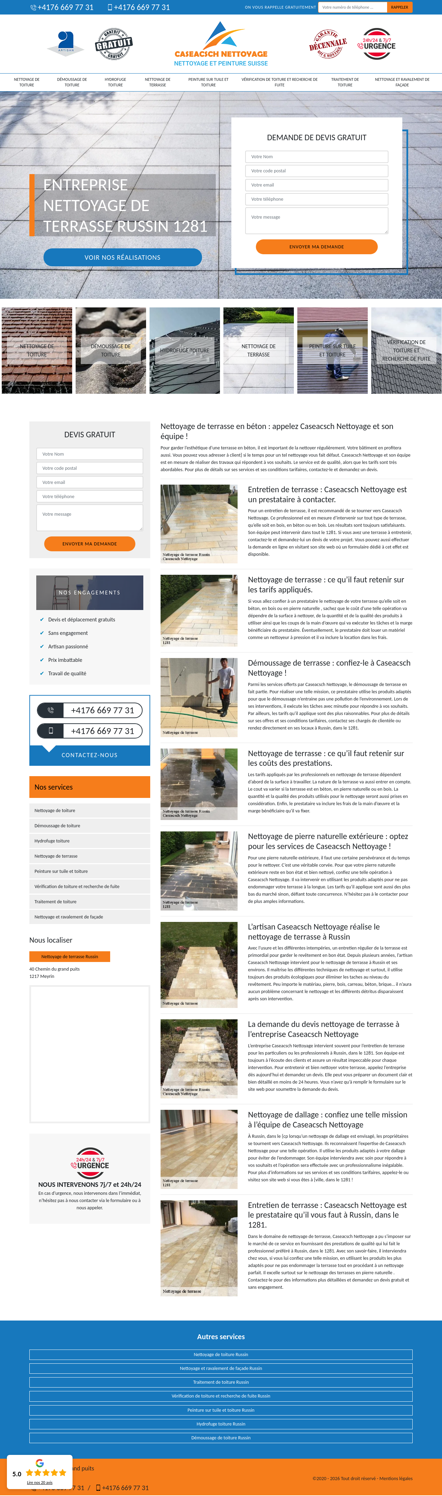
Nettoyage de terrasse (158, 82)
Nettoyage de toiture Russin (221, 1354)
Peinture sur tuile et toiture (209, 82)
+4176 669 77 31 (61, 7)
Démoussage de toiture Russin (221, 1438)
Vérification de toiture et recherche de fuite (280, 82)
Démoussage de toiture (72, 82)
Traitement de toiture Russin (221, 1382)
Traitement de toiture (345, 82)
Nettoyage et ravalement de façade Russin (221, 1368)
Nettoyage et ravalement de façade (402, 82)
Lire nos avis (39, 1482)
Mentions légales (396, 1478)
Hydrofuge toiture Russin (220, 1424)
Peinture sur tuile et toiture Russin (221, 1410)
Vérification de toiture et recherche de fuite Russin (221, 1396)
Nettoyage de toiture (27, 82)
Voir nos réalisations (123, 257)
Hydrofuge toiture (115, 82)
